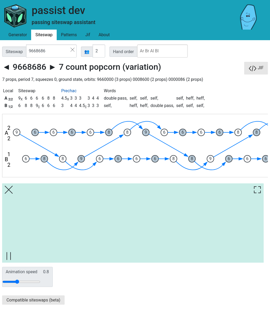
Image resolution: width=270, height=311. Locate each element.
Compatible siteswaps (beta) (33, 300)
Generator (17, 34)
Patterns (69, 34)
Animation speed (27, 272)
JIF (256, 68)
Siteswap (43, 34)
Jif (87, 34)
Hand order (123, 51)
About (104, 34)
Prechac (68, 90)
